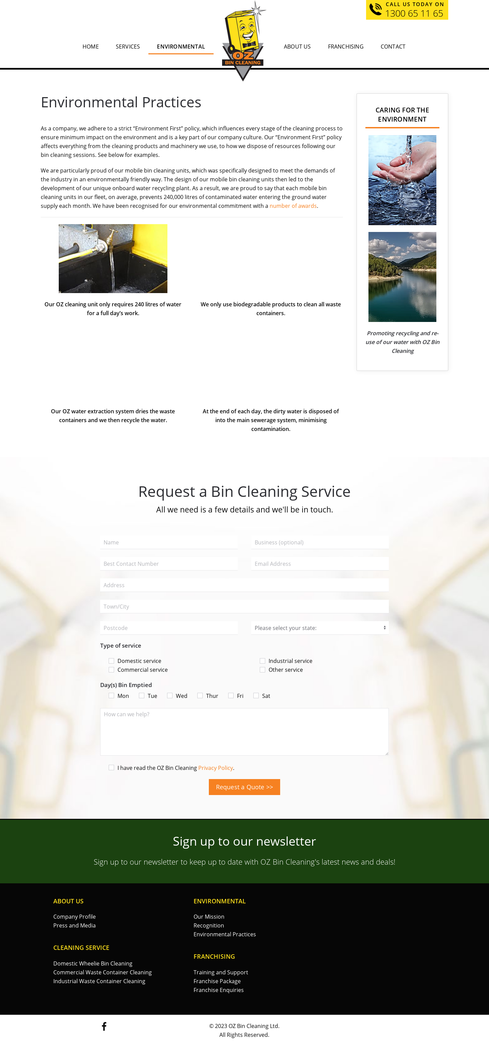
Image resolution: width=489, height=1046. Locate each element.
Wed (177, 696)
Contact (393, 46)
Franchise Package (217, 981)
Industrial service (286, 661)
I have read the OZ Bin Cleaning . (171, 768)
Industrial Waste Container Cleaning (99, 981)
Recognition (209, 925)
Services (128, 46)
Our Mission (209, 916)
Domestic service (135, 661)
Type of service (120, 645)
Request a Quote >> (244, 787)
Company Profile (74, 916)
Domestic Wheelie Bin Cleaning (92, 963)
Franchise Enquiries (219, 990)
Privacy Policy (215, 768)
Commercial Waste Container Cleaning (102, 972)
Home (91, 46)
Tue (148, 696)
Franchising (346, 46)
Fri (235, 696)
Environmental (181, 46)
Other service (281, 669)
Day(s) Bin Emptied (126, 685)
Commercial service (138, 669)
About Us (297, 46)
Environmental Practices (225, 934)
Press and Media (74, 925)
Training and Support (221, 972)
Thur (207, 696)
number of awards (293, 206)
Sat (261, 696)
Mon (119, 696)
